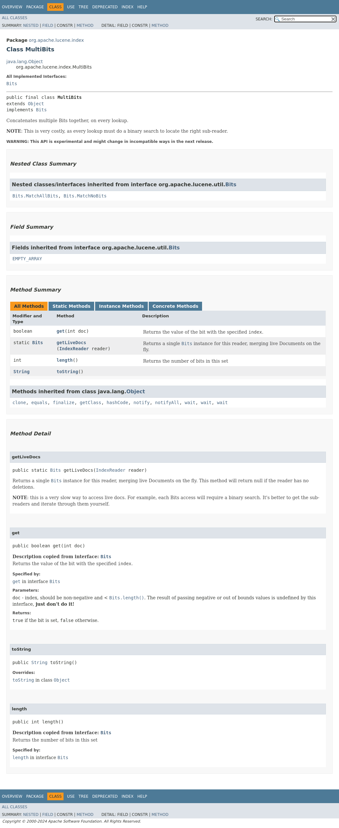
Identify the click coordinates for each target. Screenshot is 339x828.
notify (141, 402)
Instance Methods (121, 306)
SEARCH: (264, 19)
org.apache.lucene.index (56, 40)
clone (19, 402)
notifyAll (167, 402)
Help (142, 7)
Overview (12, 7)
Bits (11, 83)
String (21, 371)
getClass (90, 402)
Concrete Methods (176, 306)
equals (39, 402)
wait (190, 402)
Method (85, 25)
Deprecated (105, 7)
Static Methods (71, 306)
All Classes (14, 18)
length (64, 360)
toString (67, 371)
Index (128, 7)
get (60, 331)
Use (71, 7)
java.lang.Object (24, 61)
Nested (30, 25)
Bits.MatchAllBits (35, 195)
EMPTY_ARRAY (27, 258)
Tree (83, 7)
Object (36, 103)
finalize (63, 402)
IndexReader (74, 348)
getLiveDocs (71, 342)
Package (35, 7)
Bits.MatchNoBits (85, 195)
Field (47, 25)
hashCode (117, 402)
